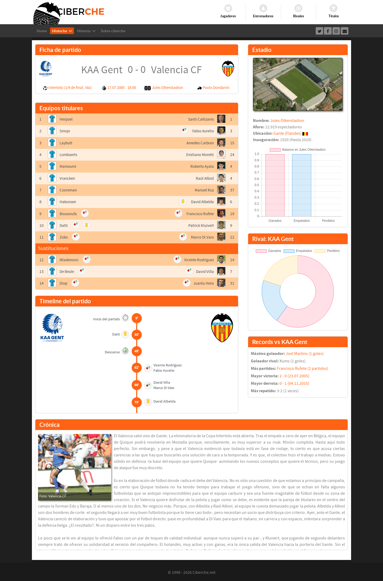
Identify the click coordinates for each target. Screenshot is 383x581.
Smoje (65, 131)
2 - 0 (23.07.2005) (294, 376)
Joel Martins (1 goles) (305, 353)
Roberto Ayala (201, 166)
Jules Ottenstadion (167, 87)
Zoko (64, 236)
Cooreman (69, 189)
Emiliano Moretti (199, 154)
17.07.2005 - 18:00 (121, 87)
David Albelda (201, 201)
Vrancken (68, 177)
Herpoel (67, 119)
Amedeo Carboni (199, 142)
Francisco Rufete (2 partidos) (302, 368)
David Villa (204, 270)
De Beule (67, 270)
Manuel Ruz (203, 189)
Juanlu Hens (203, 282)
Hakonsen (69, 201)
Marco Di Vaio (202, 236)
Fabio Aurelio (202, 131)
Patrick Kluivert (200, 224)
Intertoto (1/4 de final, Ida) (70, 87)
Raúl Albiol (204, 177)
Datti (64, 224)
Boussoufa (69, 213)
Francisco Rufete (199, 213)
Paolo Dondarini (216, 87)
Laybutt (66, 142)
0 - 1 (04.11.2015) (294, 383)
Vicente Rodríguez (198, 258)
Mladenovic (70, 258)
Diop (64, 282)
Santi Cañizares (200, 119)
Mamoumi (69, 166)
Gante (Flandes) (287, 133)
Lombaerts (69, 154)
